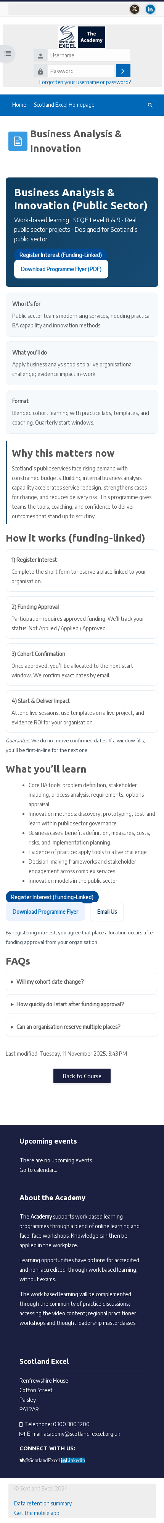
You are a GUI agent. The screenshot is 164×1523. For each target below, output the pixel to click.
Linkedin (75, 1460)
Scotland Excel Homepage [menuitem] (64, 104)
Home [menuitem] (19, 104)
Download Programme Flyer (45, 911)
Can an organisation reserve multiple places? (68, 1026)
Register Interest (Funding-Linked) (60, 255)
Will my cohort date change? (50, 981)
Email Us (107, 911)
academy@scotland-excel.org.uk (82, 1433)
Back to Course (82, 1075)
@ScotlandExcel (42, 1460)
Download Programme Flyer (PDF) (61, 269)
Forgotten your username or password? (85, 82)
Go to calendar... (38, 1170)
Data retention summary (43, 1503)
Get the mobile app (36, 1513)
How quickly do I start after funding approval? (70, 1004)
